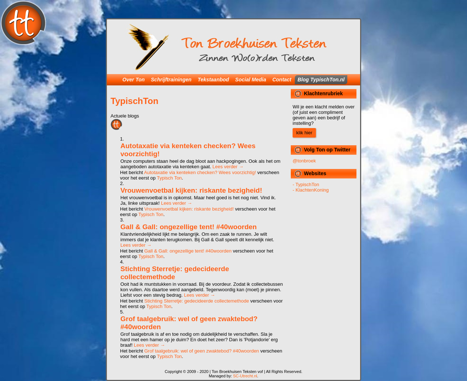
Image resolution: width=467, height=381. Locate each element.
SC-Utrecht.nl (245, 376)
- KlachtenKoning (311, 190)
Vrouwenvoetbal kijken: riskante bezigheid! (191, 190)
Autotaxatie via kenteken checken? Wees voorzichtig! (200, 172)
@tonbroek (304, 160)
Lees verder (227, 166)
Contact (281, 79)
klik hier (304, 132)
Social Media (250, 79)
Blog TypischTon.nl (321, 79)
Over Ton (134, 79)
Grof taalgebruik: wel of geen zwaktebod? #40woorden (201, 351)
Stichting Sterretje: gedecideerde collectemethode (174, 273)
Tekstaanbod (213, 79)
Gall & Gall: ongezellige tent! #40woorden (188, 227)
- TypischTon (306, 184)
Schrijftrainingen (171, 79)
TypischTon (134, 101)
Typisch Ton (169, 178)
